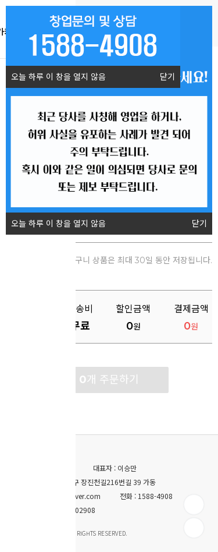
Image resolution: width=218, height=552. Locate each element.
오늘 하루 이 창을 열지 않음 (56, 74)
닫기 (167, 77)
